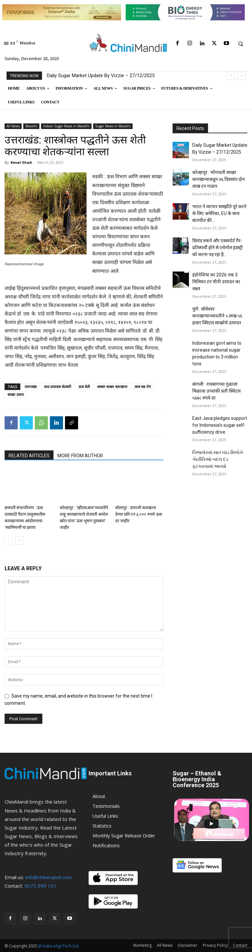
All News (13, 126)
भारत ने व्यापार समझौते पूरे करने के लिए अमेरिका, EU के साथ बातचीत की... (219, 213)
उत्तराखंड (31, 386)
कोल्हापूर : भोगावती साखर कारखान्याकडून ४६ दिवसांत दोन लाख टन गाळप (218, 179)
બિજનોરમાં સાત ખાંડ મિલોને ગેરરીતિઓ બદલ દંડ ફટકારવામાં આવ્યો (217, 459)
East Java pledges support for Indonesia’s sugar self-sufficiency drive (219, 425)
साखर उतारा (16, 394)
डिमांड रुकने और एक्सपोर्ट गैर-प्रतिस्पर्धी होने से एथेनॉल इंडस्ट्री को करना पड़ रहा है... (217, 247)
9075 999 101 (40, 885)
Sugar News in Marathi (113, 126)
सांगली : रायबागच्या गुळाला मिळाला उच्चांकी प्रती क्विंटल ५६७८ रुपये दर (216, 390)
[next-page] (19, 540)
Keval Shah (21, 162)
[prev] (231, 76)
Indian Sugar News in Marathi (66, 126)
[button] (240, 43)
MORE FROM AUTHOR (80, 455)
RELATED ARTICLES (29, 455)
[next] (241, 76)
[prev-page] (9, 540)
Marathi (31, 126)
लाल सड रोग (143, 386)
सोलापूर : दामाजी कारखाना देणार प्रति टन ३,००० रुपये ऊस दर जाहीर (138, 514)
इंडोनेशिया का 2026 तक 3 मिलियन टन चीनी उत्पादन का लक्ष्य (216, 281)
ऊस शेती (84, 386)
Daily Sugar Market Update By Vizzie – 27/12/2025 (101, 75)
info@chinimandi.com (48, 877)
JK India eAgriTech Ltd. (58, 946)
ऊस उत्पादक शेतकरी (57, 386)
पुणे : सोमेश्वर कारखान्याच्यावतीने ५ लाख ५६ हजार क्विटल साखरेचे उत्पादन (217, 315)
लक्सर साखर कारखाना (112, 386)
